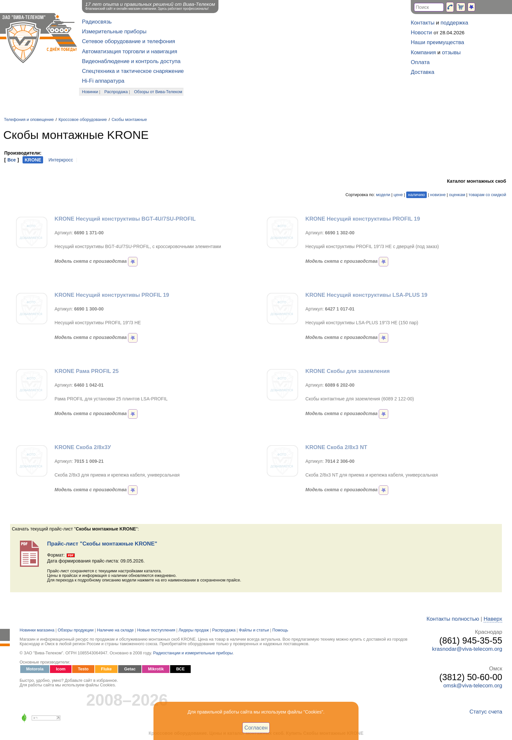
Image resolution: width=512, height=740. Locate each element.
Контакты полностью (452, 619)
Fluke (106, 669)
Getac (130, 669)
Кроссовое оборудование (82, 119)
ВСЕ (180, 669)
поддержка (454, 23)
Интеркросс (60, 159)
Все (12, 159)
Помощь (280, 630)
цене (398, 195)
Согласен (256, 728)
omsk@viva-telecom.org (472, 685)
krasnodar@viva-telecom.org (467, 649)
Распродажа (116, 92)
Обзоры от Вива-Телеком (158, 92)
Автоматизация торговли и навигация (129, 51)
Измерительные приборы (114, 31)
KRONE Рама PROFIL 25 (87, 371)
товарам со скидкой (487, 195)
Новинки (90, 92)
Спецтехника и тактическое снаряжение (133, 71)
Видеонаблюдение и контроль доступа (131, 61)
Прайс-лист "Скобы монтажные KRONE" (102, 544)
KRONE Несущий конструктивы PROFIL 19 (362, 219)
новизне (437, 195)
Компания (423, 52)
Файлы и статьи (254, 630)
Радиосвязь (97, 22)
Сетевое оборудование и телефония (128, 41)
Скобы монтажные (129, 119)
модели (383, 195)
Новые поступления (156, 630)
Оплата (420, 62)
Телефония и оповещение (29, 119)
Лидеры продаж (194, 630)
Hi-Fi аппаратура (103, 81)
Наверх (493, 619)
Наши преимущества (437, 42)
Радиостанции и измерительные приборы (193, 653)
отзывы (451, 52)
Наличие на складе (115, 630)
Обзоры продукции (76, 630)
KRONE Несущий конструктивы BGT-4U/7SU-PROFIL (125, 219)
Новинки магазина (37, 630)
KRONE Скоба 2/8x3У (83, 447)
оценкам (457, 195)
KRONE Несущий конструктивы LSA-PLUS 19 (366, 295)
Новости (421, 32)
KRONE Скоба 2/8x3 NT (336, 447)
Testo (83, 669)
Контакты (422, 23)
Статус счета (486, 712)
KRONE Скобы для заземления (347, 371)
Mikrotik (156, 669)
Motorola (34, 669)
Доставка (422, 72)
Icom (60, 669)
